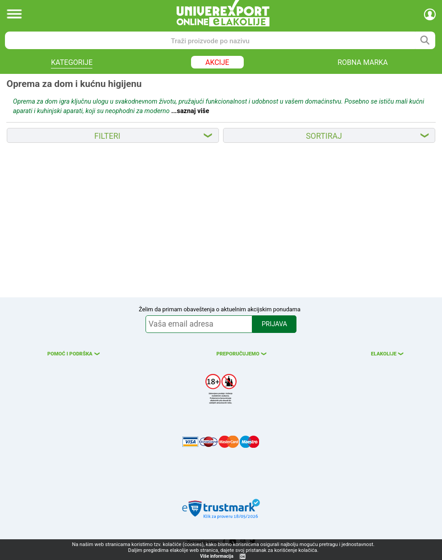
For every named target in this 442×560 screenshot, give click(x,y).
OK (243, 557)
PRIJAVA (274, 324)
